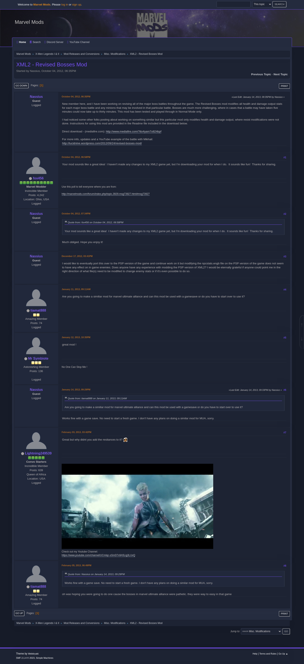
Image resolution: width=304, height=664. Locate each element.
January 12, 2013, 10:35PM (76, 337)
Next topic (281, 74)
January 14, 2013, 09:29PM (76, 389)
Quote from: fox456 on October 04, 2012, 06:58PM (95, 222)
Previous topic (261, 74)
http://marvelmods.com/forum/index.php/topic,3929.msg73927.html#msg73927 (106, 193)
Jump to (234, 631)
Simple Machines (44, 658)
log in (64, 4)
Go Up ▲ (283, 653)
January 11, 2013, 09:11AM (76, 289)
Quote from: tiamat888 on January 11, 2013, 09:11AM (97, 398)
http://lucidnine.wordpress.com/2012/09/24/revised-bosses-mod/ (102, 143)
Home (21, 42)
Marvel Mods (29, 22)
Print (284, 86)
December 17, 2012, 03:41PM (77, 256)
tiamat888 (38, 310)
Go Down (21, 85)
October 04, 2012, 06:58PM (76, 157)
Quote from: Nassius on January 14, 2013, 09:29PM (96, 574)
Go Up (19, 613)
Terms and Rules (268, 653)
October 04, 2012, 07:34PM (76, 213)
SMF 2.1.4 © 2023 (25, 658)
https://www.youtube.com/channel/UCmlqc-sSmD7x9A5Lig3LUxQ (98, 555)
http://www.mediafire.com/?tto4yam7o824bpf (133, 131)
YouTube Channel (78, 42)
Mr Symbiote (38, 358)
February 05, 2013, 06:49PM (76, 565)
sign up (76, 4)
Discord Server (53, 42)
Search (35, 42)
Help (255, 653)
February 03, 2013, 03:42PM (76, 432)
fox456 (38, 178)
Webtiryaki (33, 653)
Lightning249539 (38, 453)
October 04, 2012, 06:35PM (76, 96)
